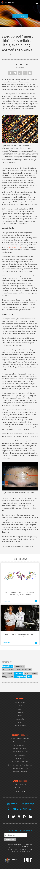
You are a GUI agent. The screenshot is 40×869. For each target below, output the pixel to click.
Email (30, 73)
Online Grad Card (20, 755)
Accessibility (20, 719)
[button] (37, 3)
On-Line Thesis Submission (20, 762)
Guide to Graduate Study (20, 768)
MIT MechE (7, 2)
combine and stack (14, 247)
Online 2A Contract (20, 745)
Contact (20, 706)
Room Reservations (20, 785)
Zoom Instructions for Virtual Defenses (20, 765)
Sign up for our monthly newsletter (20, 830)
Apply (20, 709)
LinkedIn (20, 73)
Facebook (10, 73)
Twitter (15, 73)
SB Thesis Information (20, 749)
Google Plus (25, 73)
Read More (20, 601)
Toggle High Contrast (20, 726)
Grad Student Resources (20, 752)
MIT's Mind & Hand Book (20, 772)
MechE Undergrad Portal (20, 742)
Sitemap (20, 712)
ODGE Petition (20, 758)
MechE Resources (20, 788)
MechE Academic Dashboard (20, 739)
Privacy (20, 716)
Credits (20, 722)
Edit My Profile (20, 791)
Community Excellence (20, 703)
